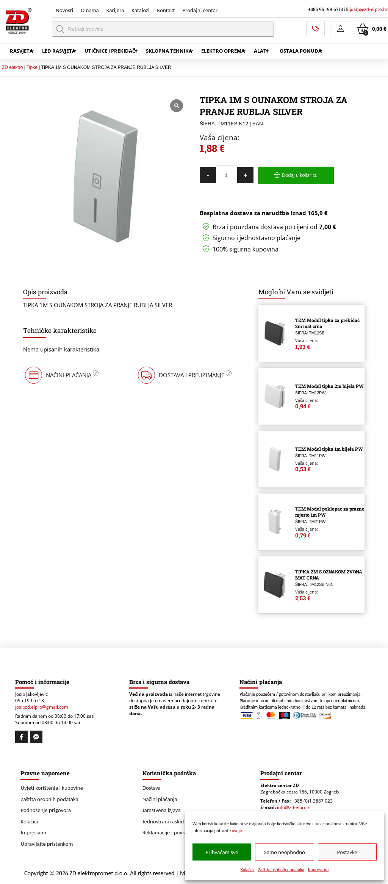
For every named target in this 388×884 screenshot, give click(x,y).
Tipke (32, 67)
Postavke (347, 852)
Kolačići (248, 869)
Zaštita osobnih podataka (281, 869)
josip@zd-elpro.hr (369, 9)
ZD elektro (12, 67)
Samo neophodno (284, 852)
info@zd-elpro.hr (294, 807)
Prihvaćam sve (222, 852)
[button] (340, 29)
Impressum (318, 869)
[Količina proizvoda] (226, 175)
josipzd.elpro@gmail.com (41, 707)
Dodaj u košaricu (300, 175)
